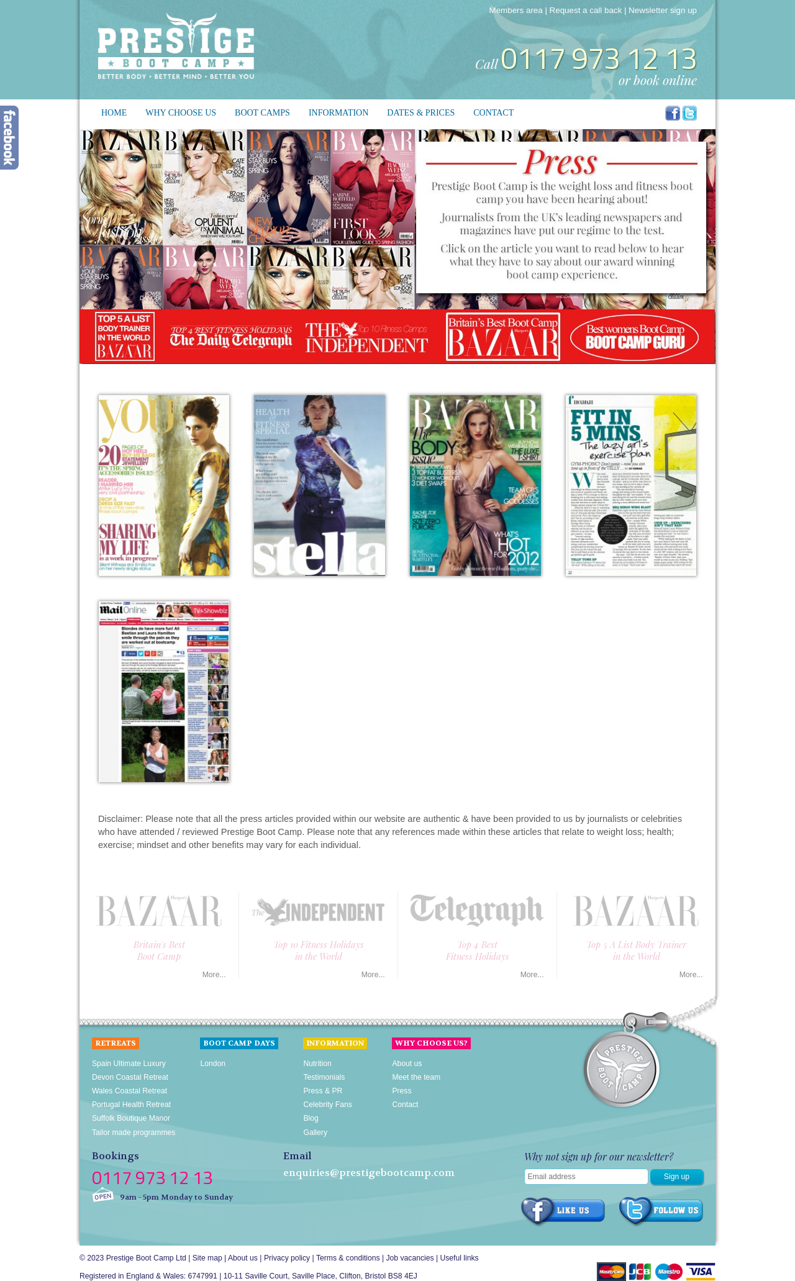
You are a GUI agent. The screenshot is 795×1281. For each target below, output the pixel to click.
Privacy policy (287, 1258)
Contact (493, 112)
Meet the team (416, 1077)
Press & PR (322, 1091)
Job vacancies (410, 1258)
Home (114, 112)
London (212, 1063)
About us (407, 1063)
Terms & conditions (348, 1258)
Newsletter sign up (663, 10)
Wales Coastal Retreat (129, 1091)
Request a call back (586, 10)
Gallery (315, 1132)
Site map (207, 1258)
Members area (516, 10)
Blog (310, 1118)
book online (665, 79)
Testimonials (324, 1077)
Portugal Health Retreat (131, 1104)
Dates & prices (421, 112)
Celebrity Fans (327, 1104)
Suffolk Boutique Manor (131, 1118)
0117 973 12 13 (599, 58)
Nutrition (317, 1063)
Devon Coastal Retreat (130, 1077)
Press (401, 1091)
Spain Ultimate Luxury (129, 1063)
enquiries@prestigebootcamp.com (369, 1173)
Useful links (459, 1258)
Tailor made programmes (133, 1132)
